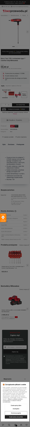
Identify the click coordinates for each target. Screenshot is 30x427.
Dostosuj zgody (16, 413)
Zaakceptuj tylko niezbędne (16, 407)
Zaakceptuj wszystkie (16, 417)
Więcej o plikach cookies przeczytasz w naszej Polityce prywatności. (13, 400)
